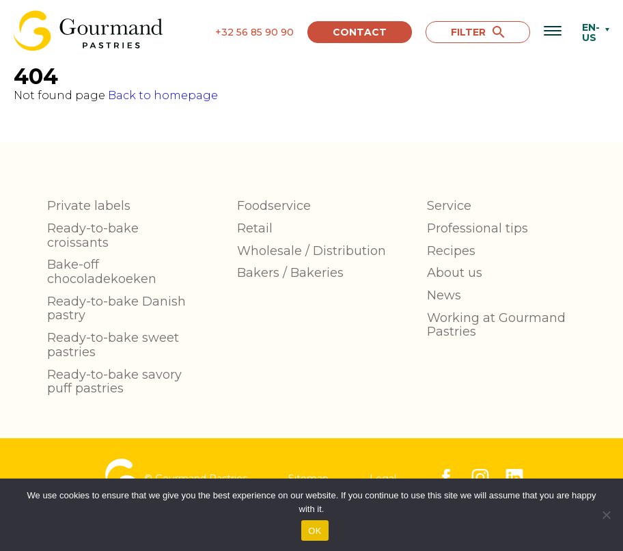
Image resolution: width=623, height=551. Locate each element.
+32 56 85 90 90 (254, 32)
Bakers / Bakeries (290, 272)
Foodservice (274, 205)
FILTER (477, 32)
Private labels (88, 205)
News (444, 295)
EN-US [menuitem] (591, 32)
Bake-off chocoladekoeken (101, 271)
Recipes (451, 250)
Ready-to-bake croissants (93, 235)
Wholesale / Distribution (311, 250)
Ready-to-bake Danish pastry (116, 308)
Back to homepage (163, 95)
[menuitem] (592, 32)
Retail (255, 228)
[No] (606, 515)
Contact (360, 32)
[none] (592, 32)
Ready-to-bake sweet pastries (113, 345)
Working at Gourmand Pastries (496, 325)
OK (314, 531)
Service (449, 205)
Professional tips (477, 228)
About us (454, 272)
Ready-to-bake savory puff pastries (114, 382)
